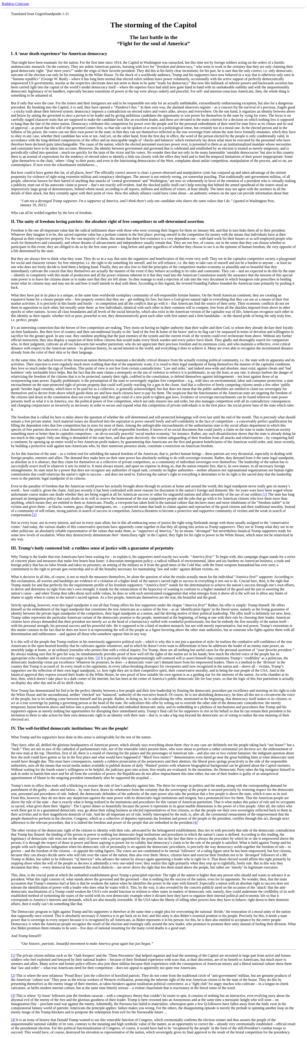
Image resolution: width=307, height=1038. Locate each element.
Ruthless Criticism (15, 4)
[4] (195, 822)
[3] (98, 658)
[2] (34, 515)
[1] (265, 494)
